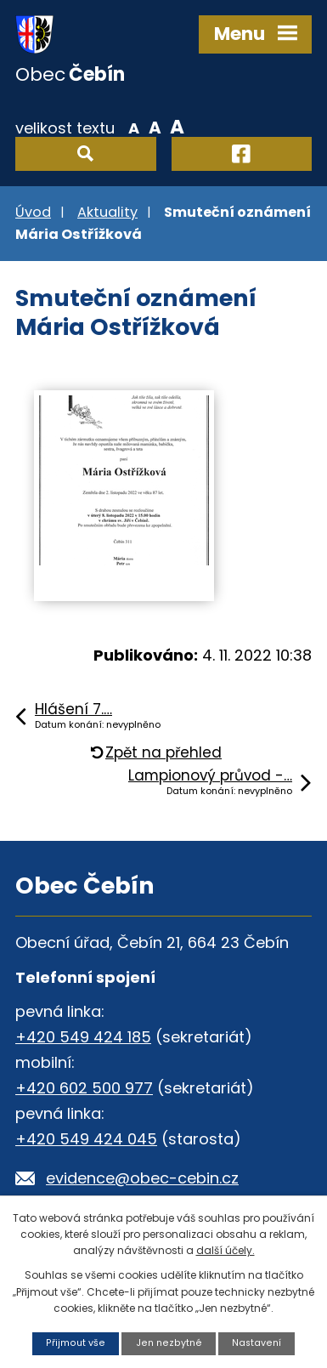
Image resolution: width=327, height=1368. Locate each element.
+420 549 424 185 (83, 1036)
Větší (177, 126)
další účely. (225, 1250)
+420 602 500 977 (84, 1087)
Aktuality (107, 212)
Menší (134, 126)
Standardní (155, 126)
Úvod (33, 212)
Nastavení (256, 1343)
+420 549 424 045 (86, 1138)
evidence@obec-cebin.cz (142, 1178)
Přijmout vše (75, 1343)
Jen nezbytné (169, 1343)
